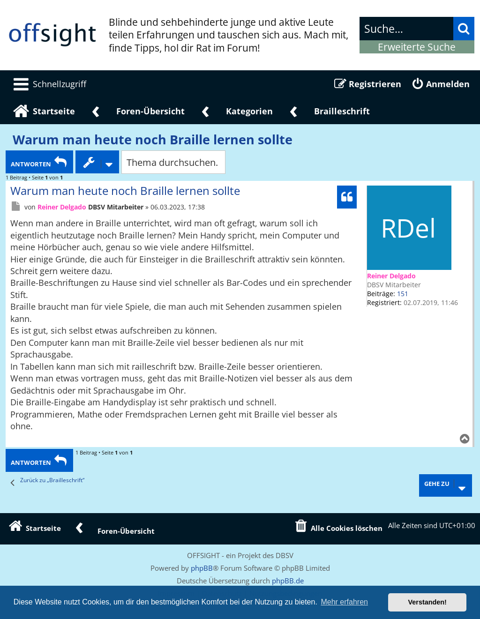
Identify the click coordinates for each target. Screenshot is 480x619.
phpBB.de (288, 580)
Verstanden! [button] (427, 602)
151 (402, 293)
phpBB (202, 568)
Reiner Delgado (391, 275)
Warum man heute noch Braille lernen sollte (152, 139)
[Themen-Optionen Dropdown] (97, 161)
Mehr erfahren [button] (344, 602)
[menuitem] (48, 83)
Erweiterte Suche (417, 46)
